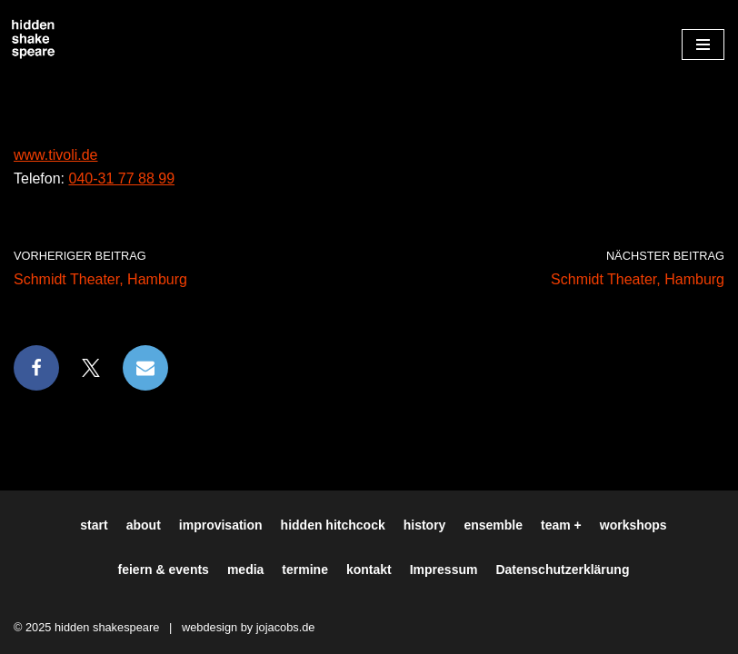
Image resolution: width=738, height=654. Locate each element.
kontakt (369, 569)
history (425, 525)
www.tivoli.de (55, 155)
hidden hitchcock (333, 525)
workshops (633, 525)
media (245, 569)
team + (561, 525)
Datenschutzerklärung (562, 569)
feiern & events (163, 569)
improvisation (221, 525)
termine (305, 569)
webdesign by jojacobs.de (248, 627)
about (143, 525)
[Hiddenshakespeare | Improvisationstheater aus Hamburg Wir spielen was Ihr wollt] (33, 40)
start (93, 525)
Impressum (444, 569)
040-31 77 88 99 (121, 178)
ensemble (493, 525)
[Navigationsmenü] (703, 44)
